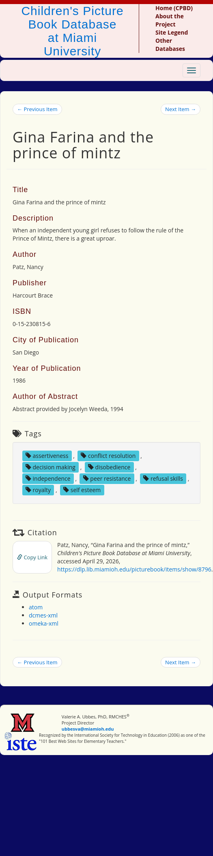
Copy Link (32, 557)
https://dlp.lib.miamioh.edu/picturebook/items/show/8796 (134, 569)
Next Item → (180, 109)
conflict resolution (108, 456)
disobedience (109, 467)
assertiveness (47, 456)
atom (36, 607)
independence (48, 478)
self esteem (82, 490)
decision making (50, 467)
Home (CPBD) (174, 8)
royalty (38, 490)
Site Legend (171, 32)
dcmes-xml (43, 615)
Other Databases (170, 45)
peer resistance (107, 478)
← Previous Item (37, 109)
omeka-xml (43, 623)
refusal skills (163, 478)
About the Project (169, 20)
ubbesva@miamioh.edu (88, 729)
